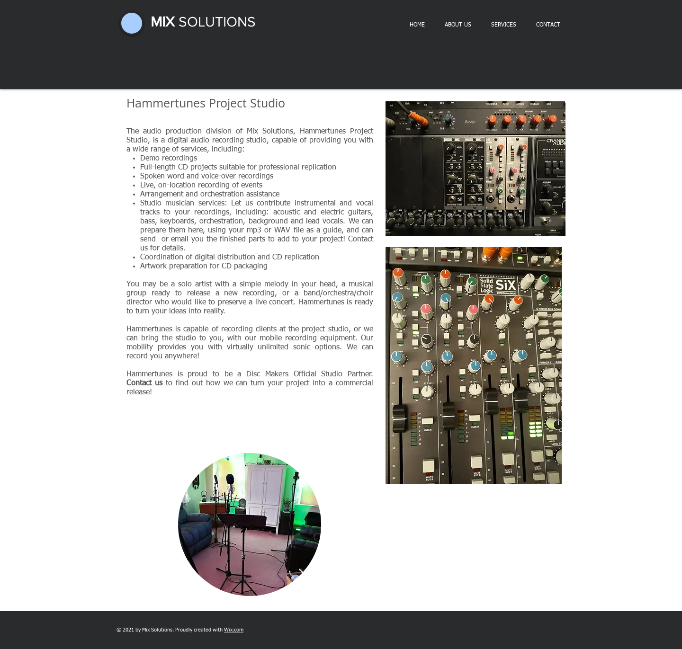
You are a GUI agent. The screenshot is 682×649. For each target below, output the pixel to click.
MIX (163, 21)
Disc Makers (267, 374)
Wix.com (233, 629)
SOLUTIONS (215, 21)
